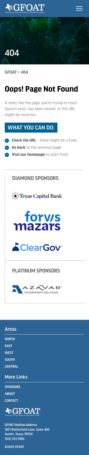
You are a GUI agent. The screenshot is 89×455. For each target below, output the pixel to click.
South (10, 359)
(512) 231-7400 (14, 438)
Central (11, 366)
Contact (11, 400)
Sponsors (12, 387)
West (9, 353)
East (8, 346)
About (10, 394)
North (10, 339)
